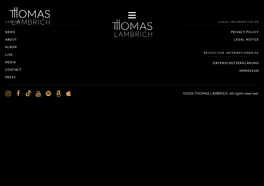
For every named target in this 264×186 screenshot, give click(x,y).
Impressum (249, 71)
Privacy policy (245, 32)
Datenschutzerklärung (236, 63)
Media (10, 62)
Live (9, 55)
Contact (13, 70)
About (11, 39)
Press (10, 77)
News (10, 32)
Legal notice (246, 39)
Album (11, 47)
